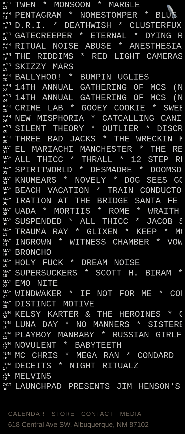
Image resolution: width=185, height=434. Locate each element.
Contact (97, 413)
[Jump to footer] (172, 12)
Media (131, 413)
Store (63, 413)
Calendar (26, 413)
